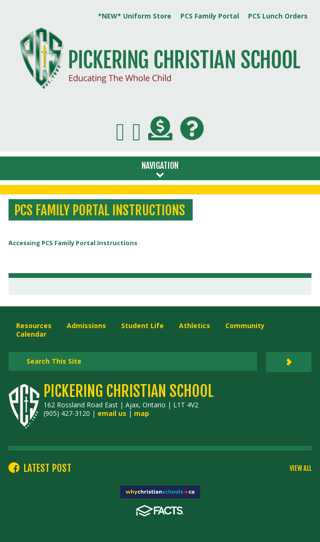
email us (112, 413)
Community (245, 325)
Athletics (194, 325)
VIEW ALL (300, 468)
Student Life (142, 325)
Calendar (31, 334)
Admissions (86, 325)
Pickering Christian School (128, 391)
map (141, 413)
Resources (34, 325)
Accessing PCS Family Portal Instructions (73, 243)
